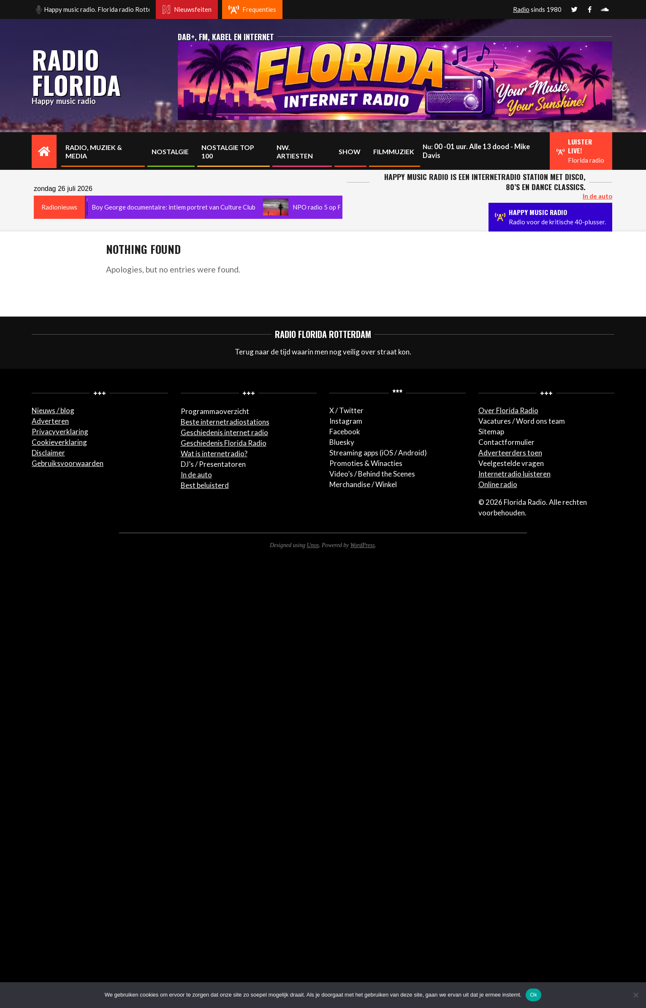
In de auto (196, 474)
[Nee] (635, 995)
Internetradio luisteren (514, 473)
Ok (533, 995)
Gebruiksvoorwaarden (67, 463)
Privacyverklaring (60, 431)
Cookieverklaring (59, 442)
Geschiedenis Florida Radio (223, 443)
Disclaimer (48, 452)
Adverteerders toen (510, 452)
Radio (521, 9)
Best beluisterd (205, 485)
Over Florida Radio (508, 410)
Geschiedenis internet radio (224, 432)
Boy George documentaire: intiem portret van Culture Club (179, 207)
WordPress (362, 545)
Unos (313, 545)
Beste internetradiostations (225, 421)
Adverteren (50, 421)
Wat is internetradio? (214, 453)
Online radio (497, 484)
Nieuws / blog (53, 410)
